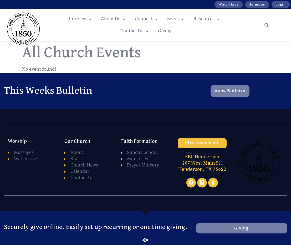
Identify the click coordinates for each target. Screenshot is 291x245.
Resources (206, 19)
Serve (175, 19)
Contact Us (134, 31)
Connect (146, 19)
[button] (267, 25)
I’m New (80, 19)
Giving (164, 31)
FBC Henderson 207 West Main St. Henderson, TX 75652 (202, 163)
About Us (113, 19)
